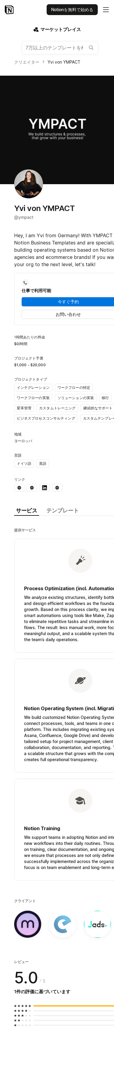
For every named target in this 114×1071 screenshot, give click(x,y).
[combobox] (60, 47)
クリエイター (26, 62)
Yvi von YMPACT (64, 62)
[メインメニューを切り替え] (105, 9)
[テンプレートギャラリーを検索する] (91, 47)
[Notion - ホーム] (10, 10)
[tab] (26, 511)
